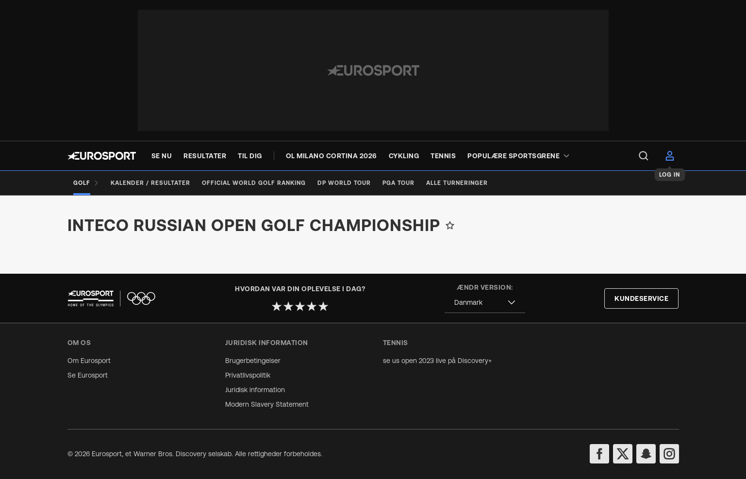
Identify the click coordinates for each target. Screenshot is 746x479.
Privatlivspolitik (247, 375)
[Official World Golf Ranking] (254, 183)
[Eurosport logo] (101, 155)
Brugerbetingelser (253, 360)
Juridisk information (255, 390)
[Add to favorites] (450, 225)
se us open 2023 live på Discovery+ (437, 360)
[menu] (643, 155)
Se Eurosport (87, 375)
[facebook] (599, 453)
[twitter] (622, 453)
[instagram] (669, 453)
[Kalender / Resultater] (150, 183)
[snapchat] (646, 453)
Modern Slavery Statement (267, 404)
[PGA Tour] (398, 183)
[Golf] (86, 183)
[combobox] (485, 302)
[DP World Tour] (344, 183)
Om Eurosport (89, 360)
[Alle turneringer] (457, 183)
